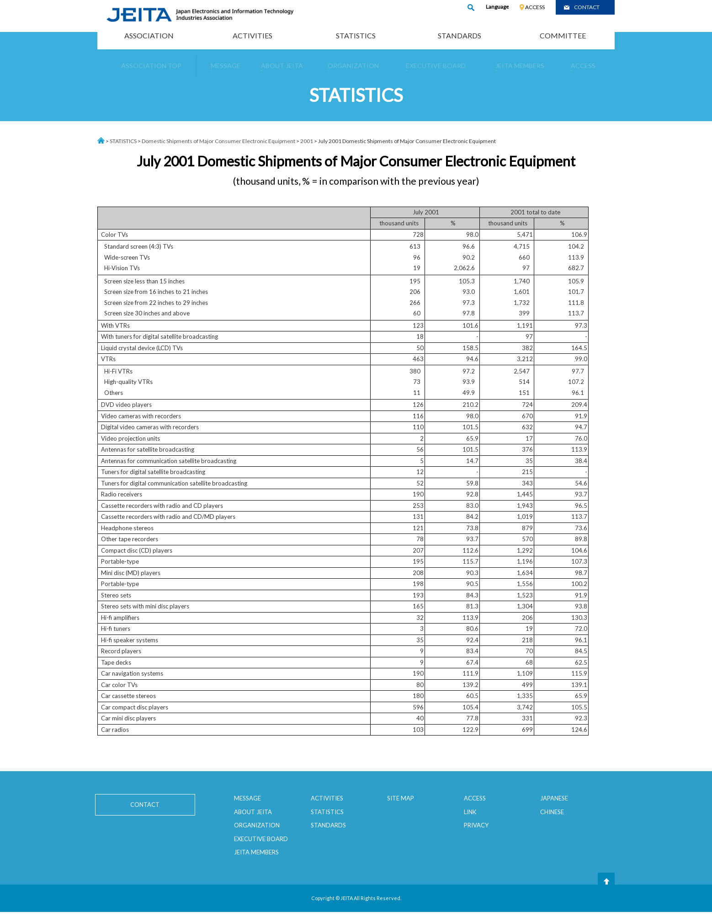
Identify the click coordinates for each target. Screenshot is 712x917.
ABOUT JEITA (253, 812)
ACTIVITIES (252, 35)
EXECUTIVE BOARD (261, 838)
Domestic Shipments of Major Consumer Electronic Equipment (218, 141)
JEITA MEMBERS (256, 852)
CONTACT (587, 7)
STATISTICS (356, 35)
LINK (470, 812)
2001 (306, 141)
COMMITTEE (563, 35)
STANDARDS (459, 35)
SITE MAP (400, 798)
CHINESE (552, 812)
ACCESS (535, 7)
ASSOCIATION (149, 35)
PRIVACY (476, 825)
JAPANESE (554, 798)
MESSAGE (247, 798)
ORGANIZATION (257, 825)
